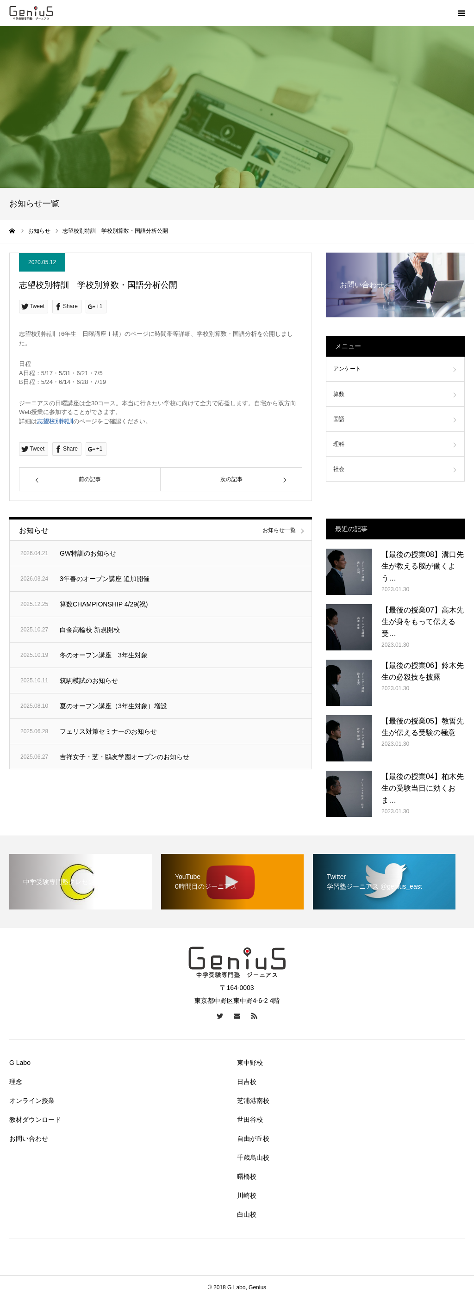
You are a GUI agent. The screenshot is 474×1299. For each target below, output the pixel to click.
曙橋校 (246, 1176)
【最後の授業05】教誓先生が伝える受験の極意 (422, 727)
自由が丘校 (253, 1138)
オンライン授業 (32, 1100)
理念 (15, 1081)
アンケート (347, 368)
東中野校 (250, 1062)
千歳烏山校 (253, 1157)
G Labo (20, 1062)
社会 (338, 469)
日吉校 (246, 1081)
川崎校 (246, 1195)
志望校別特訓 (55, 421)
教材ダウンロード (35, 1119)
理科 (338, 444)
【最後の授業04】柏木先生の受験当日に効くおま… (422, 788)
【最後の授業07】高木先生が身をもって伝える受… (422, 621)
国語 (338, 419)
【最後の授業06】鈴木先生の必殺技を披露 (422, 671)
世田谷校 (250, 1119)
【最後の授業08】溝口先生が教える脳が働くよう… (422, 566)
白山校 (246, 1214)
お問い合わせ (28, 1138)
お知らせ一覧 (279, 530)
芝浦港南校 (253, 1100)
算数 (338, 394)
